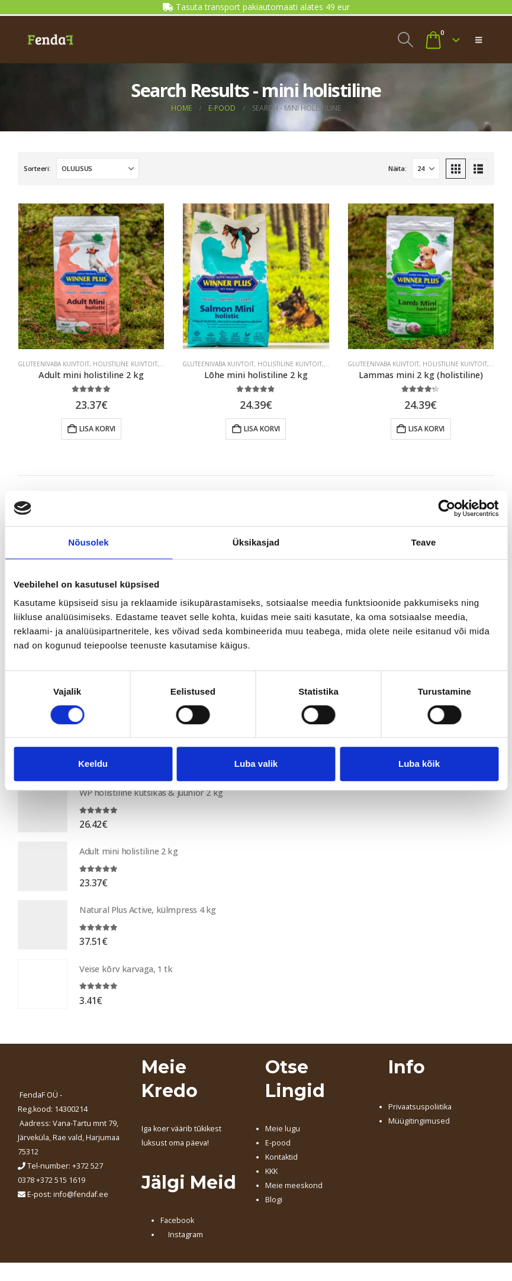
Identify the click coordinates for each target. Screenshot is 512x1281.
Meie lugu (282, 1135)
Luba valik (256, 764)
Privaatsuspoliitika (420, 1113)
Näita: (397, 168)
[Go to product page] (91, 276)
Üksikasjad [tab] (256, 542)
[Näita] (426, 168)
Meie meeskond (294, 1192)
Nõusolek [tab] (88, 542)
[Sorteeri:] (97, 168)
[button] (405, 39)
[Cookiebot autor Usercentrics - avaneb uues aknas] (446, 508)
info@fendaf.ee (80, 1200)
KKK (271, 1178)
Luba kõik (419, 764)
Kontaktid (281, 1164)
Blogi (273, 1206)
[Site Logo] (50, 39)
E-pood (278, 1149)
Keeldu (93, 764)
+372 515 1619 (60, 1186)
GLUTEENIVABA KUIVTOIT (53, 364)
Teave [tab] (423, 542)
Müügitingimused (419, 1127)
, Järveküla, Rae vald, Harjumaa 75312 (69, 1143)
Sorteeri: (37, 168)
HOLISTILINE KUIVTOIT (125, 364)
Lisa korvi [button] (97, 429)
